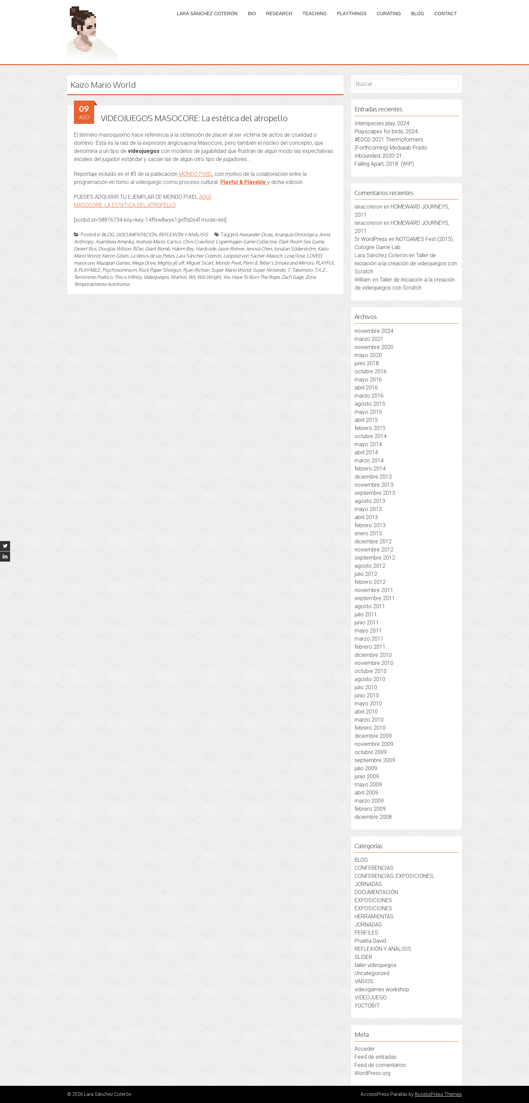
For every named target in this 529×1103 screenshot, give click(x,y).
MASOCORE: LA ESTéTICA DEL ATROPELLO (125, 205)
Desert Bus (85, 248)
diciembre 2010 (373, 655)
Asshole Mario (150, 241)
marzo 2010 (369, 720)
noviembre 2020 (374, 347)
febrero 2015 (370, 428)
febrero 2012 (370, 582)
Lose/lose (294, 256)
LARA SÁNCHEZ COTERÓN (207, 13)
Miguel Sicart (199, 263)
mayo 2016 (368, 379)
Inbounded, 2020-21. (379, 156)
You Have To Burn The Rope (251, 277)
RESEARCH (279, 13)
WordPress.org (372, 1073)
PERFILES (366, 933)
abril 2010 (366, 711)
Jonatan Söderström (294, 248)
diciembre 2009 (373, 736)
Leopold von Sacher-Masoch (252, 256)
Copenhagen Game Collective (246, 241)
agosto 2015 (370, 404)
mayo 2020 (368, 355)
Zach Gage (292, 277)
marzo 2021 (369, 339)
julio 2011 (366, 614)
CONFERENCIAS (374, 868)
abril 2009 (366, 792)
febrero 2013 (370, 525)
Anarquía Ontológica (295, 234)
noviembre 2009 (374, 744)
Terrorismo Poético (93, 277)
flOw (138, 248)
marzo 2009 (369, 801)
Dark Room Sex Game (301, 241)
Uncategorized (372, 973)
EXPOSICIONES (373, 900)
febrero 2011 (370, 647)
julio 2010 (366, 687)
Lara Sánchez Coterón (198, 256)
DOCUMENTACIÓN (136, 234)
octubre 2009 (371, 752)
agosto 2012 (370, 566)
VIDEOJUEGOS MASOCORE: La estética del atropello (194, 118)
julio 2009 (366, 768)
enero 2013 (368, 533)
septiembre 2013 (375, 493)
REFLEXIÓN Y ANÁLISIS (183, 234)
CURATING (389, 13)
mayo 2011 (368, 630)
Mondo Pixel (228, 263)
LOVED (314, 256)
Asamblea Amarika (114, 241)
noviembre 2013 (374, 485)
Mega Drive (143, 263)
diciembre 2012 (373, 541)
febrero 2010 (370, 728)
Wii (191, 277)
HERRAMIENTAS (374, 916)
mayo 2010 (368, 703)
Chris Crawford (198, 241)
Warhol (178, 277)
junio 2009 (367, 776)
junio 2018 (367, 363)
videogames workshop (382, 989)
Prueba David (370, 941)
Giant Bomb (157, 248)
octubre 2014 (371, 436)
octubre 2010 (371, 671)
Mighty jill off (170, 263)
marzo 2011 (369, 639)
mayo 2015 (368, 412)
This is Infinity (128, 277)
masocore (84, 263)
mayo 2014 (368, 444)
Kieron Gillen (115, 256)
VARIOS (364, 981)
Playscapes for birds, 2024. (387, 131)
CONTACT (445, 13)
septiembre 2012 (375, 558)
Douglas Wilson (114, 248)
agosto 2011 (370, 606)
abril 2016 (366, 387)
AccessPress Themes (438, 1094)
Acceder (365, 1049)
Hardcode (206, 248)
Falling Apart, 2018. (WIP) (384, 164)
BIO (252, 13)
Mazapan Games (113, 263)
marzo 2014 (369, 460)
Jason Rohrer (231, 248)
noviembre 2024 (374, 331)
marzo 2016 (369, 396)
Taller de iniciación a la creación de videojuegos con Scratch (406, 263)
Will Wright (209, 277)
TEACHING (314, 13)
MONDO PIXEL (196, 174)
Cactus (174, 241)
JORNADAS (368, 924)
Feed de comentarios (380, 1065)
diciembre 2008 (373, 817)
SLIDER (363, 957)
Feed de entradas (375, 1057)
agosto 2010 (370, 679)
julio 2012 (366, 574)
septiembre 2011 (375, 598)
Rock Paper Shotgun (159, 270)
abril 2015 (366, 420)
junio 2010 (367, 695)
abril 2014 (366, 452)
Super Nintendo (269, 270)
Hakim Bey (183, 248)
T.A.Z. (320, 270)
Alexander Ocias (255, 234)
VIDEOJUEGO (371, 997)
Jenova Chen (259, 248)
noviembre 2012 (374, 549)
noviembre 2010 (374, 663)
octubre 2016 (371, 371)
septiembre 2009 (375, 760)
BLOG (417, 13)
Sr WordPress (371, 239)
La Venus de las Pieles (152, 256)
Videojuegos (156, 277)
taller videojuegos (375, 965)
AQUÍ (205, 197)
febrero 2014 (370, 468)
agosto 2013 (370, 501)
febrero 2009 (370, 809)
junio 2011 (367, 622)
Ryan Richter (196, 270)
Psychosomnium (119, 270)
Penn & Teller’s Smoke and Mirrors (278, 263)
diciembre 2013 (373, 477)
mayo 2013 (368, 509)
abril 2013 (366, 517)
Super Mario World (231, 270)
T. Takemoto (299, 270)
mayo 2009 (368, 784)
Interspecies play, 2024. (383, 123)
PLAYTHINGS (352, 13)
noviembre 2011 (374, 590)
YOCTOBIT (367, 1005)
